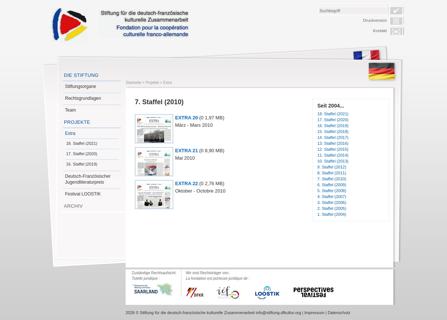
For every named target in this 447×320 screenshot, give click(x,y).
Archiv (73, 206)
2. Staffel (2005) (331, 208)
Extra (70, 133)
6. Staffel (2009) (331, 185)
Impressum (314, 312)
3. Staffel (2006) (331, 202)
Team (70, 110)
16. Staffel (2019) (81, 164)
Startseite (133, 83)
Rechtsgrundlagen (83, 98)
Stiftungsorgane (80, 86)
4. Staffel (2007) (331, 196)
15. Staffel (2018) (332, 131)
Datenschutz (339, 312)
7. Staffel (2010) (331, 179)
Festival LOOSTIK (83, 194)
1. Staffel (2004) (331, 214)
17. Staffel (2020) (81, 154)
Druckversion (375, 20)
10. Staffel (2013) (332, 161)
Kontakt (380, 30)
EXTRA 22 (186, 183)
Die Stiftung (81, 75)
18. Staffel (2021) (81, 143)
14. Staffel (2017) (332, 137)
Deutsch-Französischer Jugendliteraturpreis (87, 179)
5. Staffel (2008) (331, 190)
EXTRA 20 (186, 117)
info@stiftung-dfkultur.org (278, 312)
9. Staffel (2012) (331, 167)
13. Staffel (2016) (332, 143)
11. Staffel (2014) (332, 155)
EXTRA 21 (186, 150)
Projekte (77, 122)
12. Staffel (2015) (332, 149)
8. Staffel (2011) (331, 173)
